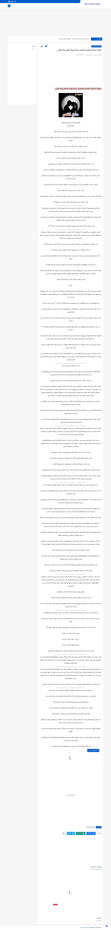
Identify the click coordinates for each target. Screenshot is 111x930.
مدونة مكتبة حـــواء (92, 4)
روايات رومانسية (96, 46)
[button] (91, 833)
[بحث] (9, 5)
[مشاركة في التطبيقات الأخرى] (64, 833)
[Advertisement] (55, 22)
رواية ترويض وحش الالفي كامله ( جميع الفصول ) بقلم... (73, 39)
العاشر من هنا (71, 795)
